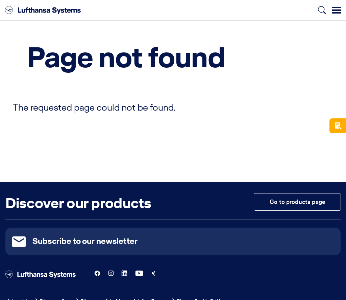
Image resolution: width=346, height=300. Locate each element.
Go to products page (297, 202)
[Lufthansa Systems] (43, 10)
